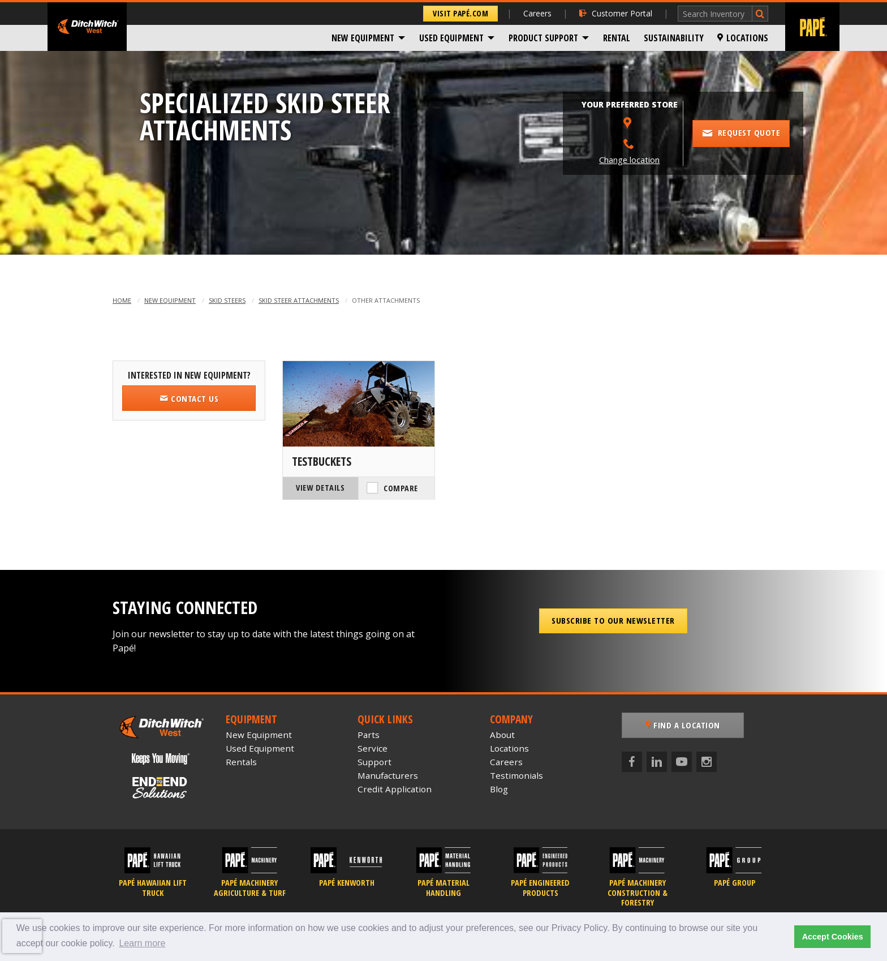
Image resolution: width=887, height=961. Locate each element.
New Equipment (362, 38)
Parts (369, 734)
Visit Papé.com (460, 13)
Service (372, 748)
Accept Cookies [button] (832, 936)
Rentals (241, 761)
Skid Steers (227, 300)
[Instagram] (706, 762)
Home (122, 300)
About (502, 734)
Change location (629, 160)
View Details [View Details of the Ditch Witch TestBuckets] (320, 487)
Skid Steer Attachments (299, 300)
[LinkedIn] (657, 762)
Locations (742, 38)
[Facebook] (632, 762)
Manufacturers (388, 775)
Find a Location (682, 725)
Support (374, 761)
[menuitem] (368, 38)
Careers (537, 13)
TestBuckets (321, 461)
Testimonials (516, 775)
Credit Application (395, 789)
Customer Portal (615, 13)
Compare (401, 488)
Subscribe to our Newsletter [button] (613, 620)
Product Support (543, 38)
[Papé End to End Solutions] (161, 788)
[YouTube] (681, 762)
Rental (616, 38)
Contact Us (189, 398)
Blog (499, 789)
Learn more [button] (142, 943)
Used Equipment (451, 38)
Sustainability (674, 38)
